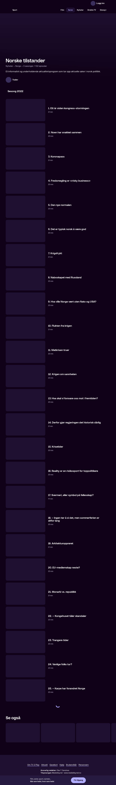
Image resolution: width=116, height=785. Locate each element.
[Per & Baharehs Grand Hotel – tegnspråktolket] (93, 732)
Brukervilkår (71, 765)
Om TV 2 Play (33, 765)
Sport (14, 10)
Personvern (84, 765)
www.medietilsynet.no (72, 773)
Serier (70, 10)
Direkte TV (91, 10)
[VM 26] (39, 10)
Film (62, 10)
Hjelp (62, 765)
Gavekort (54, 765)
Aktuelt (44, 765)
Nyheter (80, 10)
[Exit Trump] (58, 732)
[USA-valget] (23, 732)
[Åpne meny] (108, 3)
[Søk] (8, 10)
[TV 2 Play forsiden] (23, 3)
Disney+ (103, 10)
